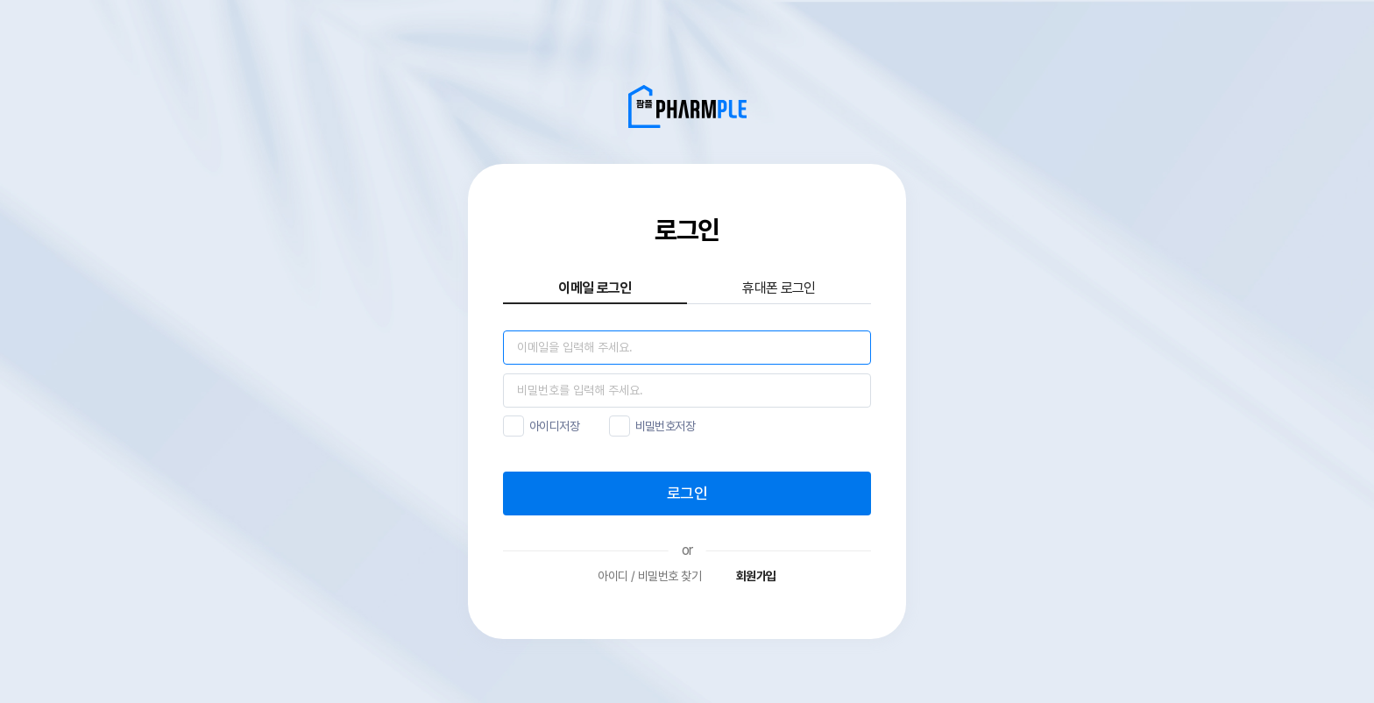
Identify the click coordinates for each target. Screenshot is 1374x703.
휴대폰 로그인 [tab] (779, 288)
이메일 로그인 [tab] (595, 288)
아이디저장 (554, 426)
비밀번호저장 (665, 426)
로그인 (687, 493)
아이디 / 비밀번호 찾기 (649, 576)
